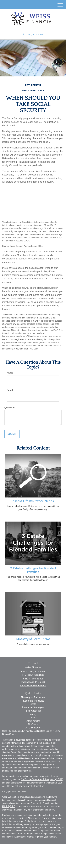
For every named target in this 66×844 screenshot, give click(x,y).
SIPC (12, 806)
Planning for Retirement (33, 697)
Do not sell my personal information (25, 786)
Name (10, 372)
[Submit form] (12, 434)
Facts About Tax (33, 711)
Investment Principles (33, 701)
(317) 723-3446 (33, 34)
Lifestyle (33, 717)
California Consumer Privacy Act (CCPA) (42, 779)
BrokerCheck (9, 734)
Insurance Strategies (33, 707)
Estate (33, 704)
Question (9, 407)
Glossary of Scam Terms (33, 639)
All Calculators (33, 727)
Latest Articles (33, 721)
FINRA (5, 806)
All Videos (33, 724)
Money (33, 714)
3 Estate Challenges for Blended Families (33, 570)
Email (10, 390)
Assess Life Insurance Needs (33, 501)
